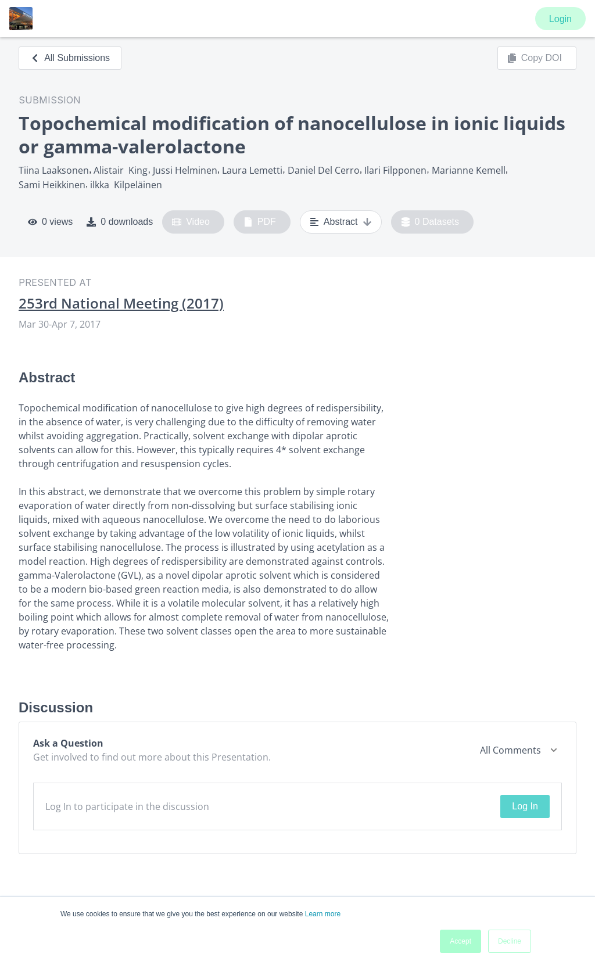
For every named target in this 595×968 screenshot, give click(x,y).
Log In (524, 806)
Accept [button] (460, 941)
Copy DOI (534, 58)
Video (191, 222)
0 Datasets (430, 222)
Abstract (341, 222)
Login (560, 19)
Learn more (322, 914)
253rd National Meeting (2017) (121, 303)
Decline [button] (509, 941)
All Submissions (70, 58)
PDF (259, 222)
